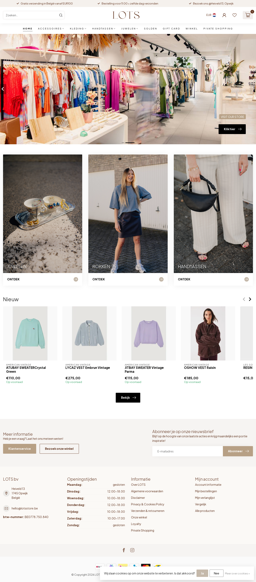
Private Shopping (142, 530)
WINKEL (192, 28)
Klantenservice (19, 448)
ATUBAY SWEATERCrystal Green (26, 369)
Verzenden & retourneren (147, 511)
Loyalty (136, 524)
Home (28, 28)
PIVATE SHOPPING (218, 28)
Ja (202, 573)
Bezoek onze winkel (59, 448)
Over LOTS (138, 484)
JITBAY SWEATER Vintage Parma (144, 369)
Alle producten (205, 511)
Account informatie (208, 484)
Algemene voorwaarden (147, 491)
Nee (216, 573)
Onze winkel (139, 517)
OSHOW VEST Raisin (200, 367)
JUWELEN (128, 28)
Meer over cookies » (237, 573)
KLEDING (77, 28)
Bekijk (128, 398)
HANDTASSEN (102, 28)
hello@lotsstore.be (25, 508)
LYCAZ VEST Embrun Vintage (87, 367)
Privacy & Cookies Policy (147, 504)
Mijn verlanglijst (205, 497)
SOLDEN (150, 28)
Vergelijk (200, 504)
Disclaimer (138, 497)
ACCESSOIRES (50, 28)
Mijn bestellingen (206, 491)
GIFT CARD (171, 28)
